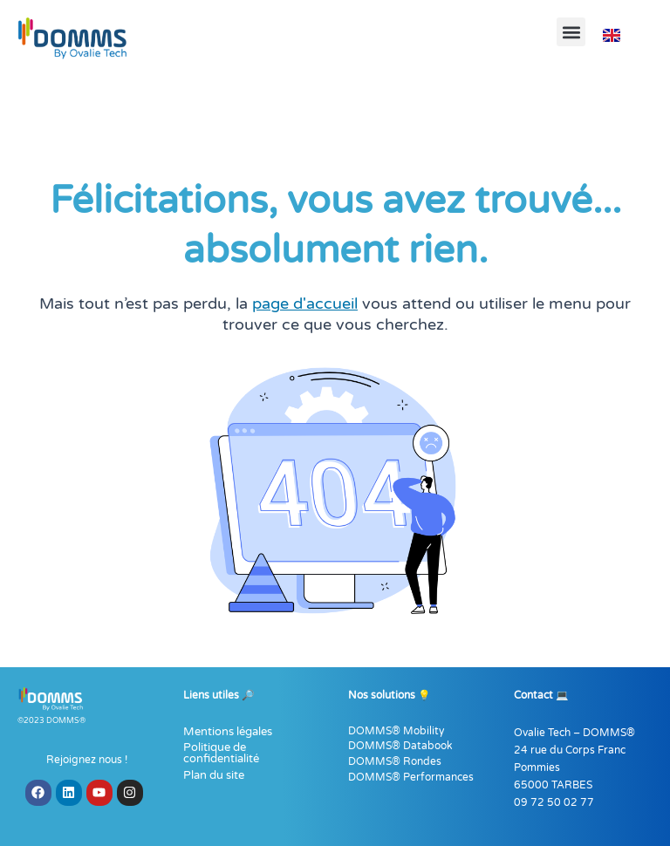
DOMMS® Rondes (394, 761)
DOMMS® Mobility (396, 731)
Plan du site (213, 775)
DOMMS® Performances (411, 777)
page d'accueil (305, 304)
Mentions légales (227, 732)
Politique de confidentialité (221, 753)
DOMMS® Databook (400, 746)
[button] (571, 31)
